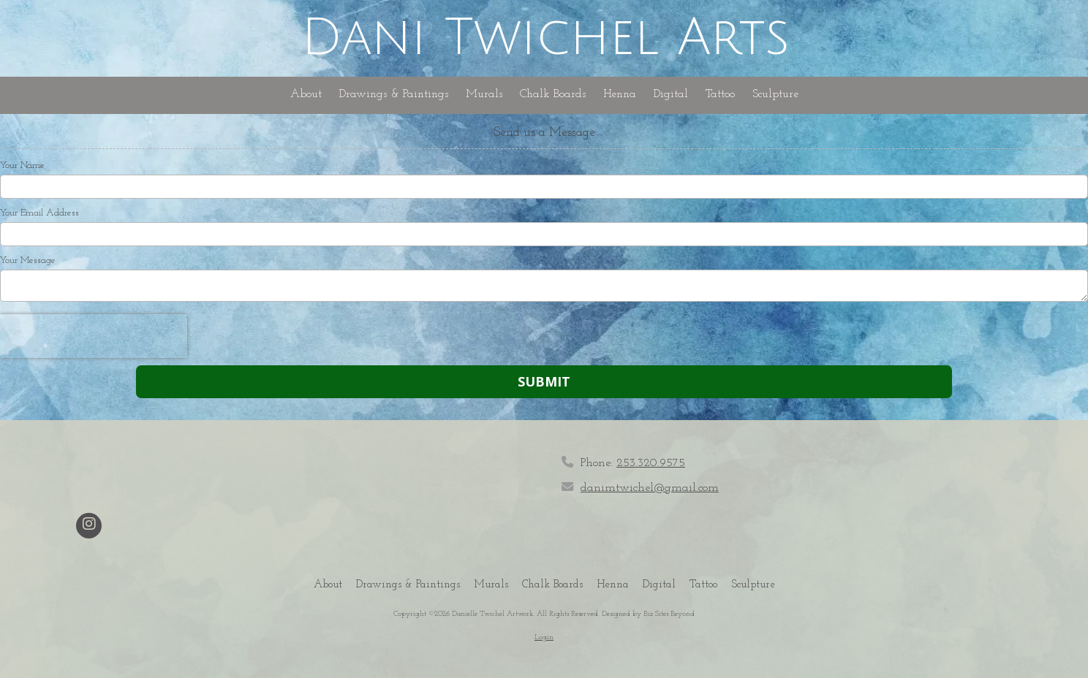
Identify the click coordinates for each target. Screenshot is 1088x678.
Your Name (22, 165)
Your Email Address (39, 213)
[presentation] (93, 336)
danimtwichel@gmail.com (650, 488)
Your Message (28, 260)
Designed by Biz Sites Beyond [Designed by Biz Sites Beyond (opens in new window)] (648, 614)
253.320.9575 (650, 463)
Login (544, 637)
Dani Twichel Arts (545, 38)
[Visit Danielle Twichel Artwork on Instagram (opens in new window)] (89, 525)
